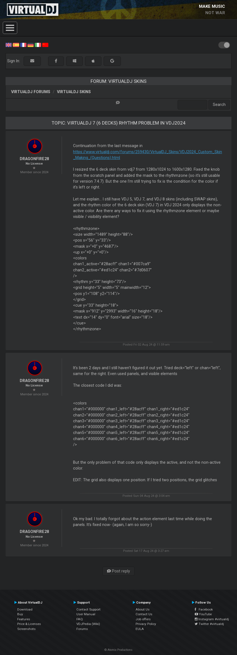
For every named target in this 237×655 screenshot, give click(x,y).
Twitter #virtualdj (209, 624)
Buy (20, 614)
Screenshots (26, 629)
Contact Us (144, 614)
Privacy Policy (146, 624)
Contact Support (88, 609)
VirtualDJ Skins (74, 92)
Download (25, 609)
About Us (142, 609)
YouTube (203, 614)
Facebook (204, 609)
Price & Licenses (29, 624)
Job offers (143, 619)
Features (23, 619)
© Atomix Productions (118, 650)
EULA (140, 629)
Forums (82, 629)
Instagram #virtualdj (212, 619)
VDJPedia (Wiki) (88, 624)
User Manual (85, 614)
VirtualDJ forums (30, 92)
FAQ (79, 619)
